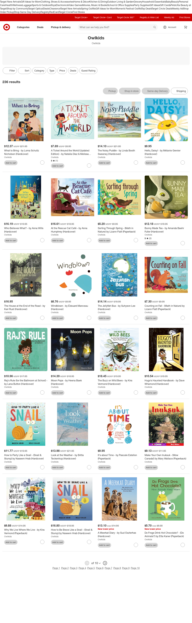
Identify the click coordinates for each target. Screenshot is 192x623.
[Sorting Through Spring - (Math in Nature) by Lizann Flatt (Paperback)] (119, 229)
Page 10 (135, 568)
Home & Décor (81, 1)
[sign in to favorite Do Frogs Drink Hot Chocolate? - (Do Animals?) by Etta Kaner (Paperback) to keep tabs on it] (183, 545)
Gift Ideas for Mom (31, 1)
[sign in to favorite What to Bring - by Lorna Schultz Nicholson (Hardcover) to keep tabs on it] (42, 162)
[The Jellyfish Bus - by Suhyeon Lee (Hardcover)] (119, 307)
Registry (44, 12)
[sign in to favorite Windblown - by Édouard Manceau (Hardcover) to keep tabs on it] (89, 318)
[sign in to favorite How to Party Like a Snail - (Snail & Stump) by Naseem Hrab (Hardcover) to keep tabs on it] (42, 467)
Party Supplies (141, 5)
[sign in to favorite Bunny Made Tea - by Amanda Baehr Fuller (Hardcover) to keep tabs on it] (183, 243)
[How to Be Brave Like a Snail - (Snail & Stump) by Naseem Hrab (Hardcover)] (72, 531)
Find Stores (79, 12)
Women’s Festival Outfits (128, 8)
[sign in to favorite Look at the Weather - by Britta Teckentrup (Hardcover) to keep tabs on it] (89, 467)
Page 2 (65, 568)
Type (51, 70)
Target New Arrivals (10, 1)
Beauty (175, 1)
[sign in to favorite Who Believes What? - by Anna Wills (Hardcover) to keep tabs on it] (42, 240)
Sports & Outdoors (41, 5)
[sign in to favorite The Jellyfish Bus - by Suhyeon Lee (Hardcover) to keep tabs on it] (136, 318)
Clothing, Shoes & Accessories (57, 1)
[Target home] (6, 27)
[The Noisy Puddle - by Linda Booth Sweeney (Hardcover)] (119, 152)
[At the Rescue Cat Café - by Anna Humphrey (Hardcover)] (72, 229)
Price (62, 70)
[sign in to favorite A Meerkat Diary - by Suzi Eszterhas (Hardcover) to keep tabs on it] (136, 545)
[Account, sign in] (170, 27)
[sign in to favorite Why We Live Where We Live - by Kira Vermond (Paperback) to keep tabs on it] (42, 542)
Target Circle (66, 12)
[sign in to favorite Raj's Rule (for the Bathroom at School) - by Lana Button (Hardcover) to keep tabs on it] (42, 392)
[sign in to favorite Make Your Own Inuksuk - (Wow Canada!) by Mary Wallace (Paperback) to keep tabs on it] (183, 467)
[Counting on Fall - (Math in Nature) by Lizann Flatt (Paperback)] (166, 307)
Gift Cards (165, 5)
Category (39, 70)
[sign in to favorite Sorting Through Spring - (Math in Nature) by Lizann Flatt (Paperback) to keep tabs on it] (136, 240)
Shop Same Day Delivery (27, 12)
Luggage (27, 5)
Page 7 (108, 568)
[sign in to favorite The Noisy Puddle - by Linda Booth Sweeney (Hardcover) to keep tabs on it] (136, 162)
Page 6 (100, 568)
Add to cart (11, 163)
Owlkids (8, 157)
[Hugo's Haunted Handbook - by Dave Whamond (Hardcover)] (166, 382)
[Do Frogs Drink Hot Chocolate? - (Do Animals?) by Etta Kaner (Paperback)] (166, 534)
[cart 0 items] (185, 27)
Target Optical (35, 8)
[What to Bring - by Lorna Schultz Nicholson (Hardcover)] (25, 152)
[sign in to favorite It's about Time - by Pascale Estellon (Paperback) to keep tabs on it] (136, 467)
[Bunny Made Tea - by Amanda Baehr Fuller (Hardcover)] (166, 229)
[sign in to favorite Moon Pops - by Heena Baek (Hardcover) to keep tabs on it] (89, 392)
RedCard (54, 12)
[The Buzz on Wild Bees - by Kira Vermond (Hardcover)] (119, 382)
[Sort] (24, 70)
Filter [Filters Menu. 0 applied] (10, 70)
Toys (53, 5)
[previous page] (87, 563)
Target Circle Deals (162, 8)
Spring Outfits (88, 8)
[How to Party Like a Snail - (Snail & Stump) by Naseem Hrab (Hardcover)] (25, 456)
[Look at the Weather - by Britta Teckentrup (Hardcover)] (72, 456)
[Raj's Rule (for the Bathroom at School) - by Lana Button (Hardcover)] (25, 382)
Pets (173, 5)
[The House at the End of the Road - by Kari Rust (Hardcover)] (25, 307)
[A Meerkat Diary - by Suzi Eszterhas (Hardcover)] (119, 534)
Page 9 (126, 568)
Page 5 (91, 568)
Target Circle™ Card (102, 17)
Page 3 (73, 568)
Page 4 (82, 568)
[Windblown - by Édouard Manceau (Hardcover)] (72, 307)
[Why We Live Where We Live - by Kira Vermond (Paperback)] (25, 531)
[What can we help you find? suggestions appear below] (118, 27)
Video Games (75, 5)
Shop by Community (17, 8)
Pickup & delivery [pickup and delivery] (62, 27)
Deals (46, 8)
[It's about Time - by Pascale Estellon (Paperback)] (119, 456)
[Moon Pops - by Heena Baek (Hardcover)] (72, 382)
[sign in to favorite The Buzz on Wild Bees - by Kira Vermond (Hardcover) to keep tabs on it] (136, 392)
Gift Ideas (154, 5)
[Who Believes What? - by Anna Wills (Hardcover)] (25, 229)
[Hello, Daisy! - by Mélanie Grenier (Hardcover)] (166, 152)
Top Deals (146, 8)
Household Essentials (154, 1)
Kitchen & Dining (98, 1)
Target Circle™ (81, 17)
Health (8, 5)
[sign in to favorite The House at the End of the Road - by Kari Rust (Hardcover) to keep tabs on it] (42, 318)
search (155, 27)
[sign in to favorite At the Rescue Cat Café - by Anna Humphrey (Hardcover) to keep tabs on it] (89, 240)
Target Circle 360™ (125, 17)
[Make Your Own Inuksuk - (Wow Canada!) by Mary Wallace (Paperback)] (166, 456)
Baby (168, 1)
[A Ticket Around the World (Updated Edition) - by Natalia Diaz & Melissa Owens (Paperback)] (72, 152)
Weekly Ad (177, 8)
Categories (24, 27)
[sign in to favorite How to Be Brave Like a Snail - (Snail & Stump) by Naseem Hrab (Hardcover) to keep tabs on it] (89, 542)
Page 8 (117, 568)
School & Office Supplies (120, 5)
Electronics (62, 5)
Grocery (138, 1)
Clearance (54, 8)
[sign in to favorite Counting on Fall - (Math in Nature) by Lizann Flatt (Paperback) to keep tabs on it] (183, 318)
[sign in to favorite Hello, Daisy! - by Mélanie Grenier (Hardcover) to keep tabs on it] (183, 162)
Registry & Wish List (149, 17)
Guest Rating (88, 70)
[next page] (105, 563)
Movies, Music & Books (94, 5)
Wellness (17, 5)
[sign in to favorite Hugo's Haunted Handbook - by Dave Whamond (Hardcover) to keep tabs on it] (183, 392)
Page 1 (56, 568)
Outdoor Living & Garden (120, 1)
